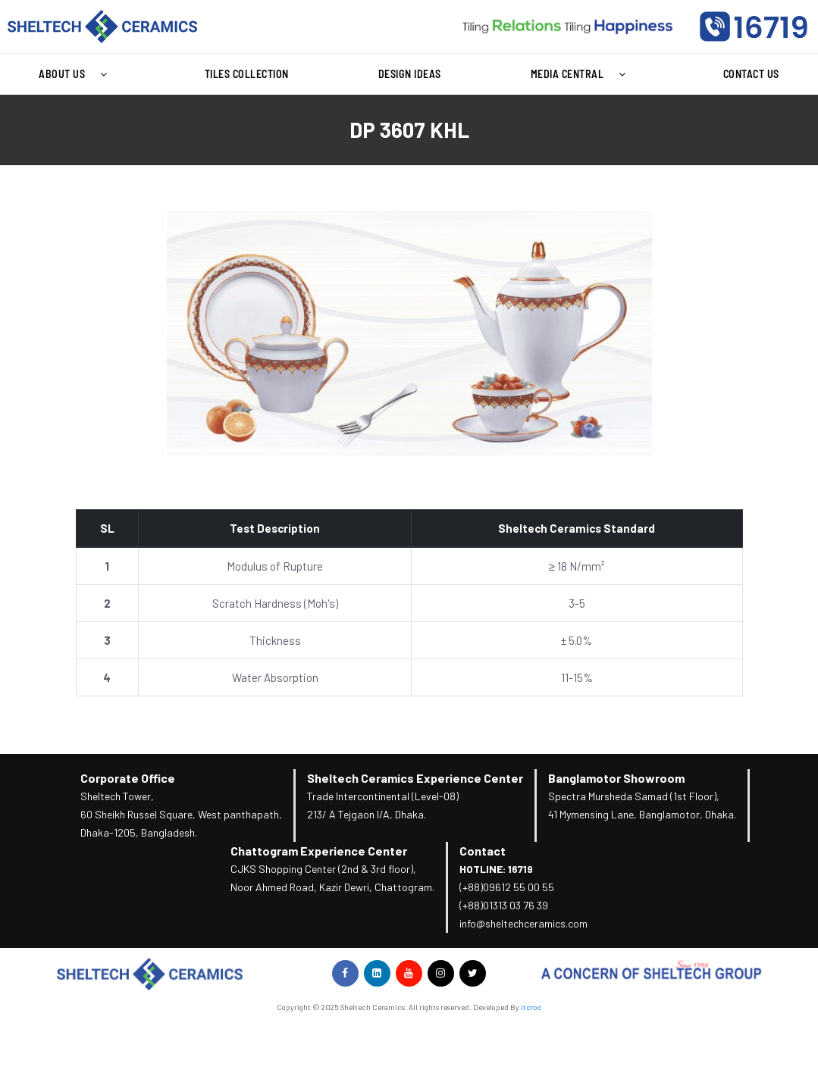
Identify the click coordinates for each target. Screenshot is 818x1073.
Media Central (582, 74)
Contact (482, 850)
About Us (77, 74)
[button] (77, 74)
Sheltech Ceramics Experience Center (415, 778)
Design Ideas (409, 73)
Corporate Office (127, 778)
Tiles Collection (247, 73)
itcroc (531, 1007)
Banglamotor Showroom (616, 778)
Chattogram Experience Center (318, 850)
